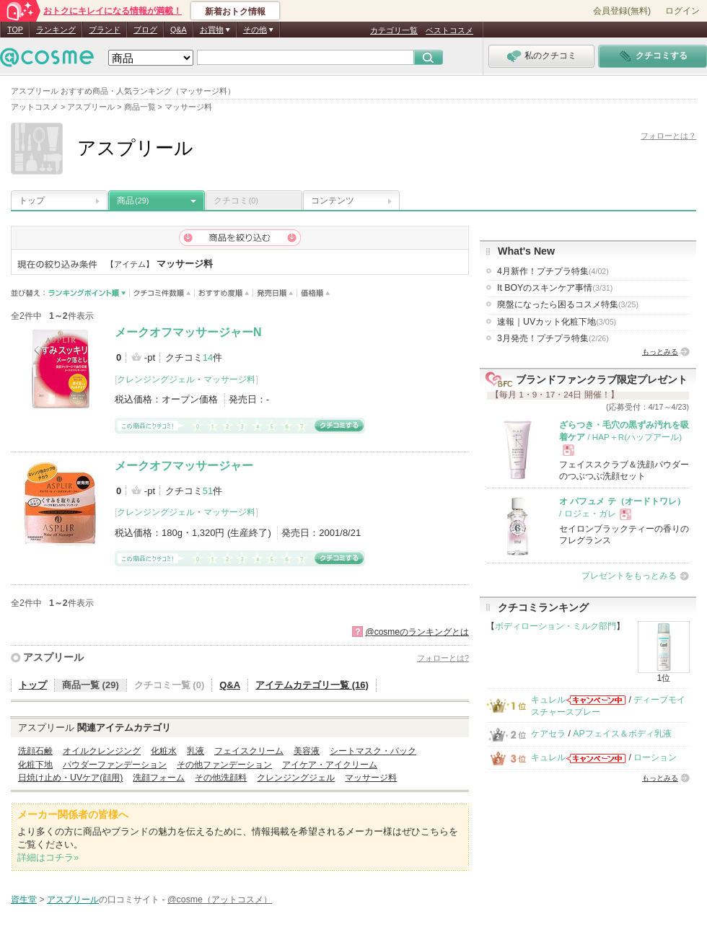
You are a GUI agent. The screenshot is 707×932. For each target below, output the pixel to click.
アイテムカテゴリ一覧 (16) (312, 685)
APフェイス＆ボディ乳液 (622, 734)
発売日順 (275, 293)
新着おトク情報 (235, 11)
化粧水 (164, 751)
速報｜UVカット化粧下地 (556, 322)
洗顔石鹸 (35, 751)
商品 (133, 200)
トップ (32, 200)
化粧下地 (35, 765)
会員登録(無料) (622, 11)
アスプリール (53, 657)
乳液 (195, 751)
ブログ (145, 29)
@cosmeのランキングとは (417, 632)
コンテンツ (332, 200)
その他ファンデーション (224, 765)
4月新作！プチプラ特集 (553, 271)
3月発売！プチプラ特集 (553, 338)
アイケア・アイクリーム (329, 765)
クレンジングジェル (156, 379)
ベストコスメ (449, 30)
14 (208, 357)
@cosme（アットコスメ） (219, 899)
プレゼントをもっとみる (629, 576)
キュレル (548, 700)
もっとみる (660, 352)
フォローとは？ (668, 135)
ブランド (104, 29)
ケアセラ (548, 734)
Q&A (178, 29)
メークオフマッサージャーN (188, 332)
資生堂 (24, 899)
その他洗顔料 (221, 778)
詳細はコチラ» (48, 857)
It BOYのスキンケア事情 (554, 288)
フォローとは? (443, 658)
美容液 (307, 751)
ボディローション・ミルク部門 (555, 626)
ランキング (56, 29)
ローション (655, 757)
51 (208, 490)
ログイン (682, 11)
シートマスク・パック (373, 751)
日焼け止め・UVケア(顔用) (70, 778)
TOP (15, 29)
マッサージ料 (229, 379)
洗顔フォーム (159, 778)
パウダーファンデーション (115, 765)
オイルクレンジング (102, 751)
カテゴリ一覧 (394, 30)
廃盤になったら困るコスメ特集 (567, 304)
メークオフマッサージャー (184, 466)
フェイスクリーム (249, 751)
